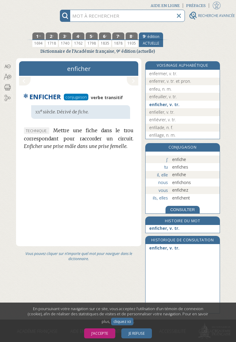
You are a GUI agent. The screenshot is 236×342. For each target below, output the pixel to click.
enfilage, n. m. (162, 135)
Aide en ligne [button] (165, 5)
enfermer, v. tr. (163, 73)
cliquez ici (122, 321)
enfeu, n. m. (160, 89)
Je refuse (137, 333)
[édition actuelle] (151, 39)
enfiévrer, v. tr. (162, 119)
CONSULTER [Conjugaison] (182, 209)
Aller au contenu (39, 5)
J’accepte (99, 333)
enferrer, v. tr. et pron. (170, 81)
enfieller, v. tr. (161, 112)
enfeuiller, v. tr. (163, 96)
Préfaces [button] (196, 5)
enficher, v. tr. (164, 104)
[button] (7, 66)
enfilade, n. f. (161, 127)
